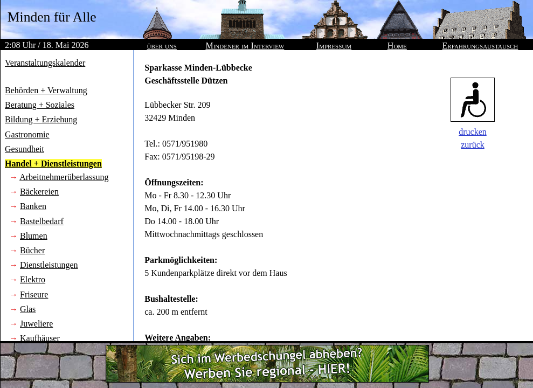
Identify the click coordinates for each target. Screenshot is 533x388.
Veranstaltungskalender (45, 62)
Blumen (33, 235)
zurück (472, 144)
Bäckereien (39, 191)
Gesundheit (24, 149)
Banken (33, 206)
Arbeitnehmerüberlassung (63, 177)
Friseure (34, 294)
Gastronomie (27, 134)
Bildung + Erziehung (41, 119)
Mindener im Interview (244, 45)
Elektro (32, 279)
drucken (473, 131)
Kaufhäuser (40, 338)
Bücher (32, 250)
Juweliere (36, 323)
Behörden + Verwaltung (46, 90)
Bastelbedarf (42, 221)
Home (397, 45)
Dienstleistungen (49, 264)
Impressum (333, 45)
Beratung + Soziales (39, 104)
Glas (28, 309)
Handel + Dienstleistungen (53, 163)
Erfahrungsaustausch (480, 45)
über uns (162, 45)
